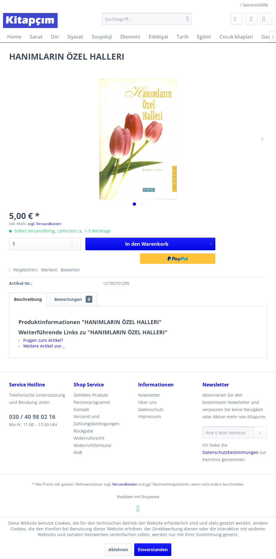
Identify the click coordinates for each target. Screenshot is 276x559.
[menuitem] (147, 19)
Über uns (147, 402)
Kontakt (81, 409)
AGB (78, 452)
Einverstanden (153, 549)
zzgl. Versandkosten (44, 223)
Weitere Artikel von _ (41, 346)
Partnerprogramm (92, 402)
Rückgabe (83, 431)
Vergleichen (23, 270)
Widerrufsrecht (89, 438)
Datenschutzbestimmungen (230, 452)
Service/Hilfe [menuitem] (254, 5)
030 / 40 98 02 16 (32, 417)
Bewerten (68, 270)
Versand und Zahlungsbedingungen (96, 420)
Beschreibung (28, 299)
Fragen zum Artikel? (40, 340)
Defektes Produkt (91, 395)
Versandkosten (124, 484)
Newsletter (149, 395)
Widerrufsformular (93, 445)
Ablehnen (118, 549)
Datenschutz (150, 409)
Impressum (149, 416)
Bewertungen (73, 299)
